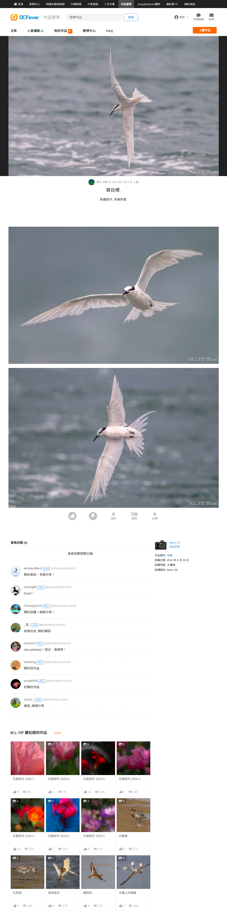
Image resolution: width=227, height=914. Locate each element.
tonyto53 (30, 643)
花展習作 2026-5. (94, 779)
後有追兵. (54, 892)
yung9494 (31, 680)
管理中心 (89, 31)
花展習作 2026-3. (24, 836)
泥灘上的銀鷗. (128, 862)
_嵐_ (27, 624)
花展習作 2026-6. (59, 779)
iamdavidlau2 (33, 568)
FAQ (109, 31)
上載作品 (205, 30)
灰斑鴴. (17, 892)
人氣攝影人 (35, 31)
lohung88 (30, 587)
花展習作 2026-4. (130, 779)
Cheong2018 (33, 605)
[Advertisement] (114, 215)
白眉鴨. (123, 836)
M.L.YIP (98, 182)
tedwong (30, 662)
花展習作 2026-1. (94, 836)
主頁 (14, 31)
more (57, 733)
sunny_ (29, 699)
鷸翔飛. (88, 862)
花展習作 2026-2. (59, 836)
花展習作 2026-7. (24, 779)
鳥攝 (169, 555)
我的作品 (63, 31)
